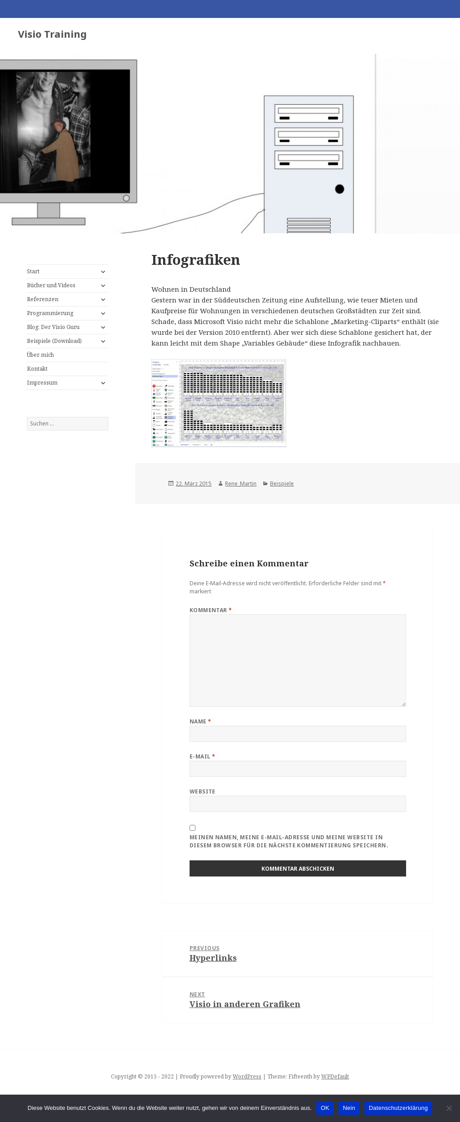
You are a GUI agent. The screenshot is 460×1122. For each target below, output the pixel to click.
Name (201, 721)
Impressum (42, 382)
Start (33, 271)
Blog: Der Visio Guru (53, 327)
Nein (349, 1107)
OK (325, 1107)
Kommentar (211, 610)
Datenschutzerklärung (398, 1107)
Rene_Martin (241, 483)
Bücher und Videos (51, 285)
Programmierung (50, 313)
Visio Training (52, 33)
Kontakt (37, 369)
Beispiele (282, 483)
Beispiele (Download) (54, 341)
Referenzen (42, 299)
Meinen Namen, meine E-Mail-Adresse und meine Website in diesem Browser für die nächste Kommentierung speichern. (289, 841)
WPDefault (335, 1076)
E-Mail (203, 756)
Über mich (40, 355)
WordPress (247, 1076)
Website (203, 791)
